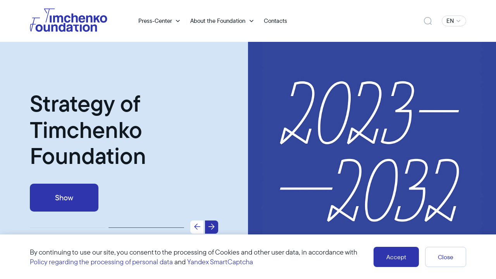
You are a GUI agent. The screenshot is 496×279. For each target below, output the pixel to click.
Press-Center (155, 20)
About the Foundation (217, 20)
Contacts (275, 20)
